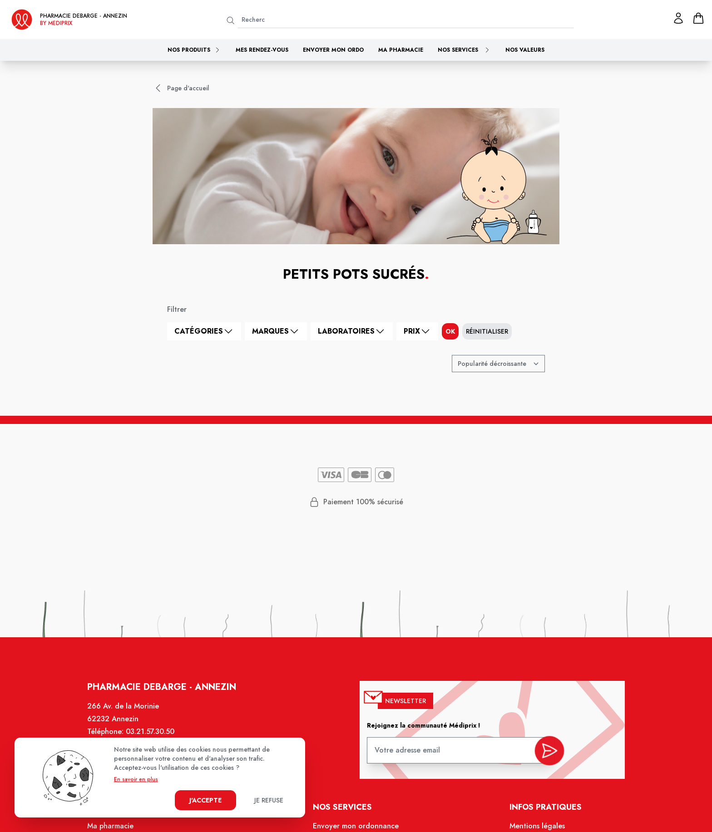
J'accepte (205, 800)
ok (450, 331)
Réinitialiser (487, 331)
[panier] (698, 18)
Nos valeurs (524, 50)
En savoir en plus (136, 779)
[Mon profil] (678, 18)
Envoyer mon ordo (333, 50)
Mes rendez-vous (262, 50)
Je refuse (268, 800)
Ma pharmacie (400, 50)
